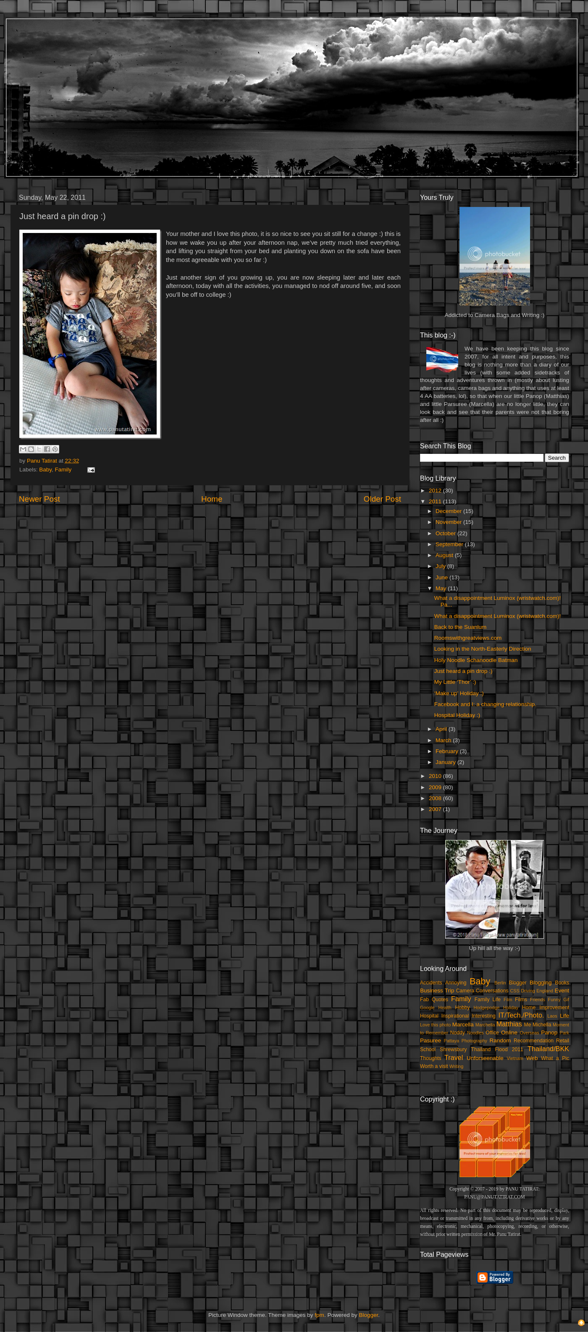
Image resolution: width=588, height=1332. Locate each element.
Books (562, 983)
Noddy (457, 1033)
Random (500, 1040)
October (446, 533)
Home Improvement (545, 1007)
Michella (542, 1025)
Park (564, 1032)
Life (564, 1016)
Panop (549, 1032)
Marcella (463, 1024)
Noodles (475, 1032)
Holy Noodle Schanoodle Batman (476, 660)
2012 (436, 490)
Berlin (500, 982)
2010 (436, 776)
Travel (453, 1057)
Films (521, 999)
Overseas (529, 1032)
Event (561, 990)
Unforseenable (485, 1058)
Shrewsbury (453, 1049)
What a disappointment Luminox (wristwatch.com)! (497, 616)
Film (508, 999)
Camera (465, 991)
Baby (45, 469)
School (428, 1049)
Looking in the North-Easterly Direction (482, 649)
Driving (528, 990)
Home (211, 499)
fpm (319, 1315)
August (445, 555)
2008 (436, 798)
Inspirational (455, 1016)
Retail (562, 1041)
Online (509, 1032)
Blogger (518, 983)
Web (532, 1058)
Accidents (431, 983)
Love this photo (435, 1024)
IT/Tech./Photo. (521, 1015)
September (450, 544)
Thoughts (430, 1058)
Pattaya (451, 1040)
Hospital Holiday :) (457, 715)
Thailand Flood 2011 (497, 1049)
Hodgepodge (487, 1007)
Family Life (488, 999)
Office (492, 1033)
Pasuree (430, 1040)
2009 (436, 787)
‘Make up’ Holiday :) (459, 693)
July (441, 566)
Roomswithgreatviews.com (468, 638)
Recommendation (534, 1041)
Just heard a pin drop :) (463, 671)
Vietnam (515, 1058)
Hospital (429, 1016)
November (449, 522)
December (449, 511)
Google (427, 1007)
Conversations (492, 991)
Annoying (456, 983)
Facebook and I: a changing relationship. (485, 704)
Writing (456, 1066)
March (444, 740)
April (442, 729)
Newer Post (39, 499)
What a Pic (555, 1058)
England (544, 990)
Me (527, 1025)
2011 (436, 501)
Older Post (382, 499)
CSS (514, 990)
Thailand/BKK (548, 1048)
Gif (566, 999)
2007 (436, 809)
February (448, 751)
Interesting (484, 1016)
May (442, 588)
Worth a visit (434, 1066)
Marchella (485, 1024)
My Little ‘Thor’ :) (455, 682)
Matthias (509, 1024)
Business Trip (437, 990)
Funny (554, 999)
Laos (552, 1015)
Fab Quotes (434, 999)
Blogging (541, 982)
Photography (474, 1040)
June (442, 577)
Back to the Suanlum (460, 627)
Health (445, 1007)
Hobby (462, 1007)
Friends (537, 999)
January (446, 762)
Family (63, 469)
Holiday (510, 1007)
